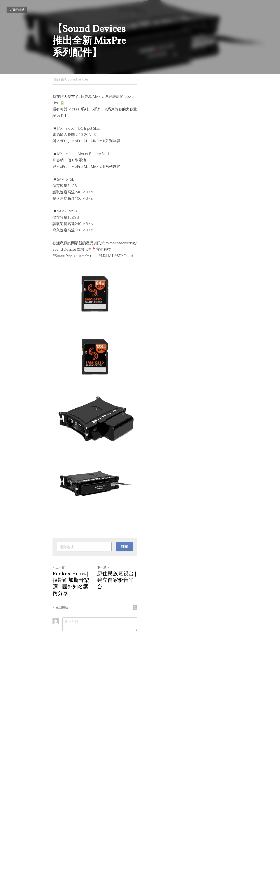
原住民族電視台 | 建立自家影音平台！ (180, 802)
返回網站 (16, 10)
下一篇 (148, 792)
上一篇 (59, 792)
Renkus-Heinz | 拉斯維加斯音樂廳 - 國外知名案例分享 (94, 802)
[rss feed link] (225, 820)
